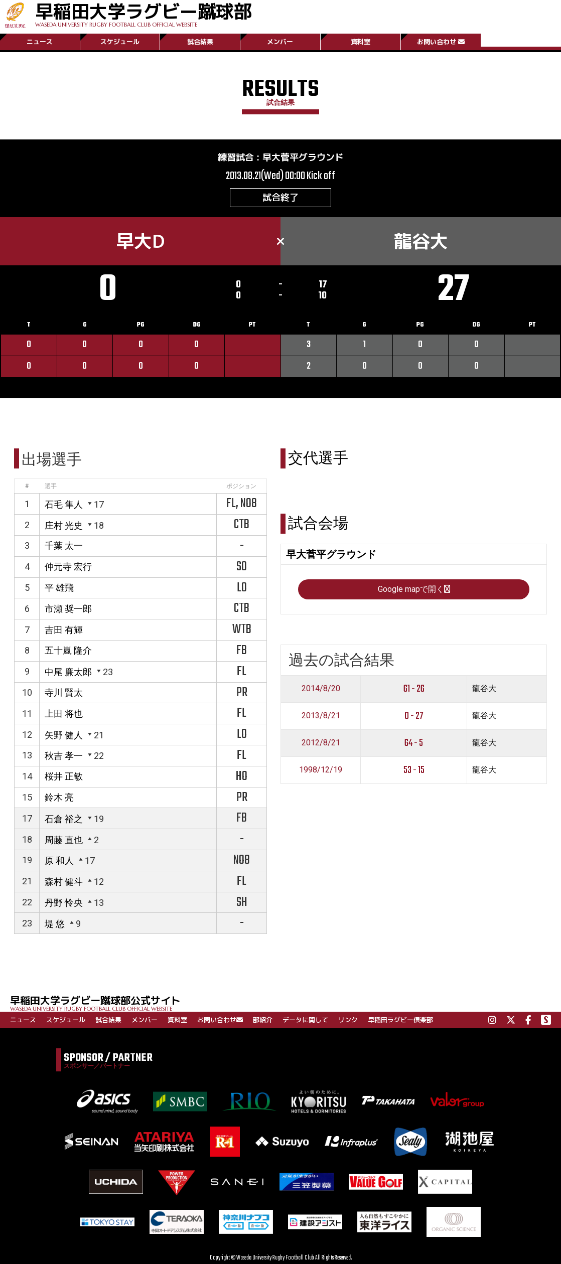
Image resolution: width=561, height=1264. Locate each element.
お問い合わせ (441, 41)
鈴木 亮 (59, 797)
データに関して (305, 1019)
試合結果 (200, 41)
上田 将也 (64, 713)
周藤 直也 (64, 840)
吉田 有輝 (64, 629)
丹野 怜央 (64, 902)
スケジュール (119, 41)
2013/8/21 (321, 715)
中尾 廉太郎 (68, 672)
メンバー (280, 41)
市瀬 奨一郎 (68, 608)
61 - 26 (414, 689)
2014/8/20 (321, 688)
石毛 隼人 (64, 504)
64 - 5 (413, 743)
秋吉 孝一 (64, 755)
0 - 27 (414, 716)
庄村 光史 (64, 525)
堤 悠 (55, 923)
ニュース (40, 41)
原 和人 (59, 860)
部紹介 (262, 1019)
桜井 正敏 (64, 776)
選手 (51, 486)
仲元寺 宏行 (68, 566)
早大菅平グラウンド (303, 157)
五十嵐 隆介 (68, 650)
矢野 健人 (64, 735)
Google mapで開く (414, 589)
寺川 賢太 (64, 692)
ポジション (241, 486)
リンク (348, 1019)
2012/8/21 (321, 742)
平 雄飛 (59, 587)
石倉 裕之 (64, 819)
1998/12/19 (320, 769)
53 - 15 (414, 770)
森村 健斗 (64, 881)
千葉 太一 (64, 545)
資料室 (360, 41)
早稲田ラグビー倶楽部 (400, 1019)
